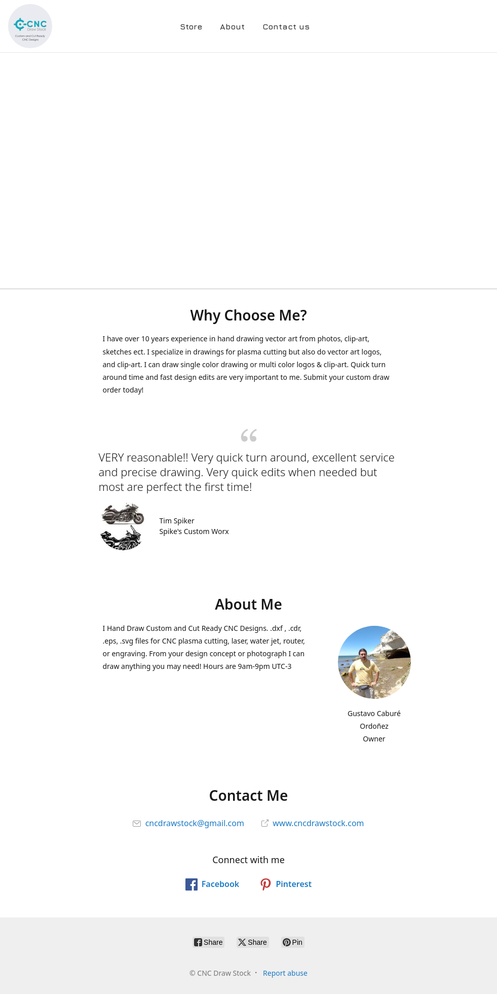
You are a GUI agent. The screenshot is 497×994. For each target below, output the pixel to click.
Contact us (286, 26)
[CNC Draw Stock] (30, 26)
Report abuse (285, 973)
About (232, 26)
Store (191, 26)
